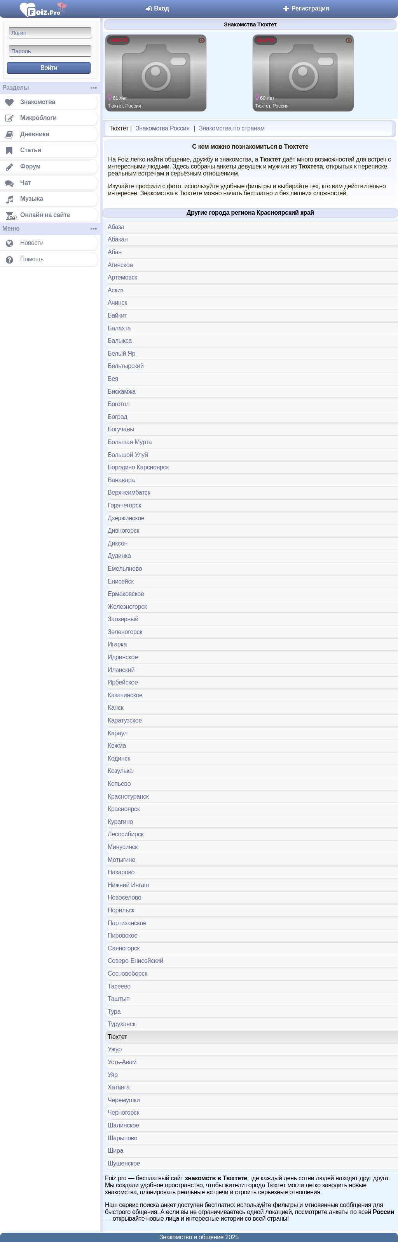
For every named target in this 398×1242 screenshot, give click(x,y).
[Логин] (50, 32)
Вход (157, 8)
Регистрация (305, 8)
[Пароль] (50, 51)
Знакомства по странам (232, 128)
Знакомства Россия (163, 128)
